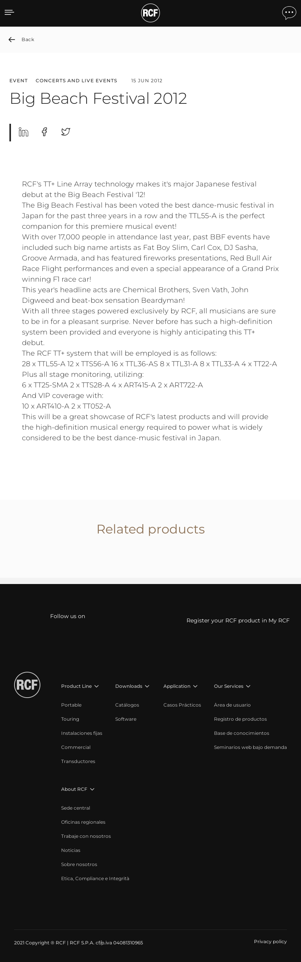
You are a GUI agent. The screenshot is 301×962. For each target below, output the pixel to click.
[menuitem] (81, 705)
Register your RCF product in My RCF (238, 620)
